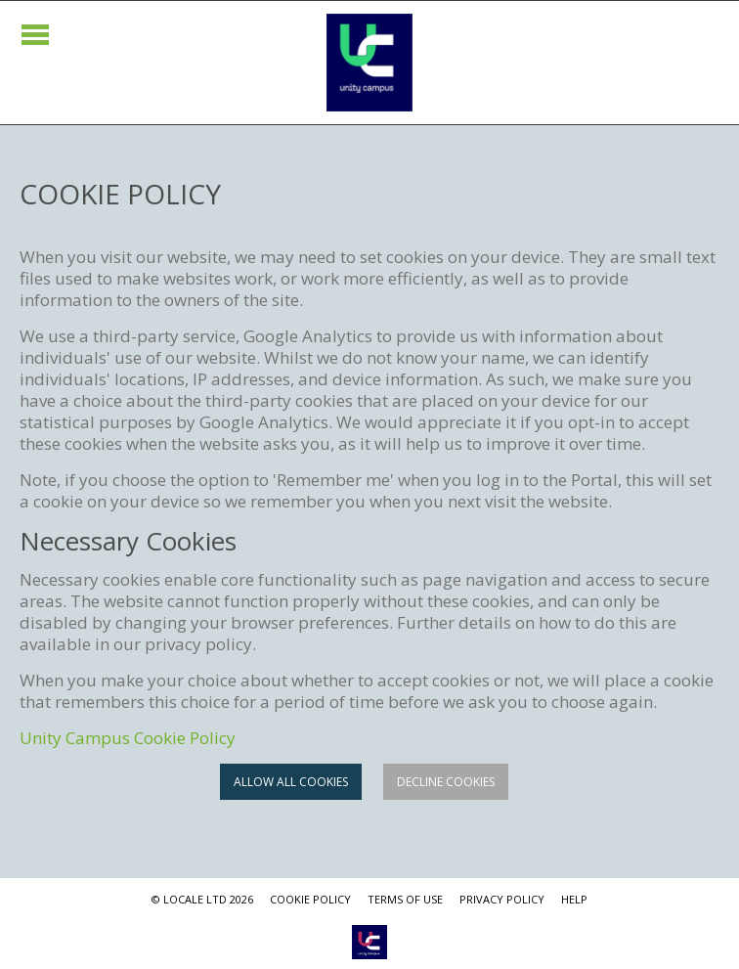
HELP (574, 899)
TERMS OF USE (405, 899)
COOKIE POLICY (310, 899)
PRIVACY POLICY (501, 899)
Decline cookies (446, 781)
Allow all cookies (291, 781)
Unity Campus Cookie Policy (128, 738)
